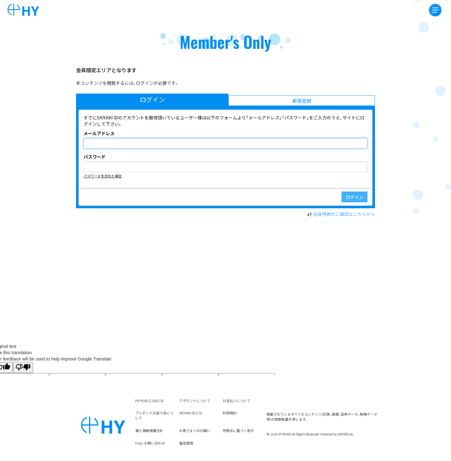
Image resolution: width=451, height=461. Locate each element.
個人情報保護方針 (149, 430)
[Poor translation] (23, 367)
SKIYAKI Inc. (345, 434)
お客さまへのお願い (194, 430)
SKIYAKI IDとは (190, 412)
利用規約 (230, 412)
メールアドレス (99, 133)
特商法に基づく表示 (238, 430)
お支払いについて (236, 400)
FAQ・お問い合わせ (150, 443)
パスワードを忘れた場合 (103, 175)
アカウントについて (194, 400)
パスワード (95, 156)
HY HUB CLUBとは (149, 400)
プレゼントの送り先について (154, 415)
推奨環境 (186, 443)
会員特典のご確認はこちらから (344, 214)
